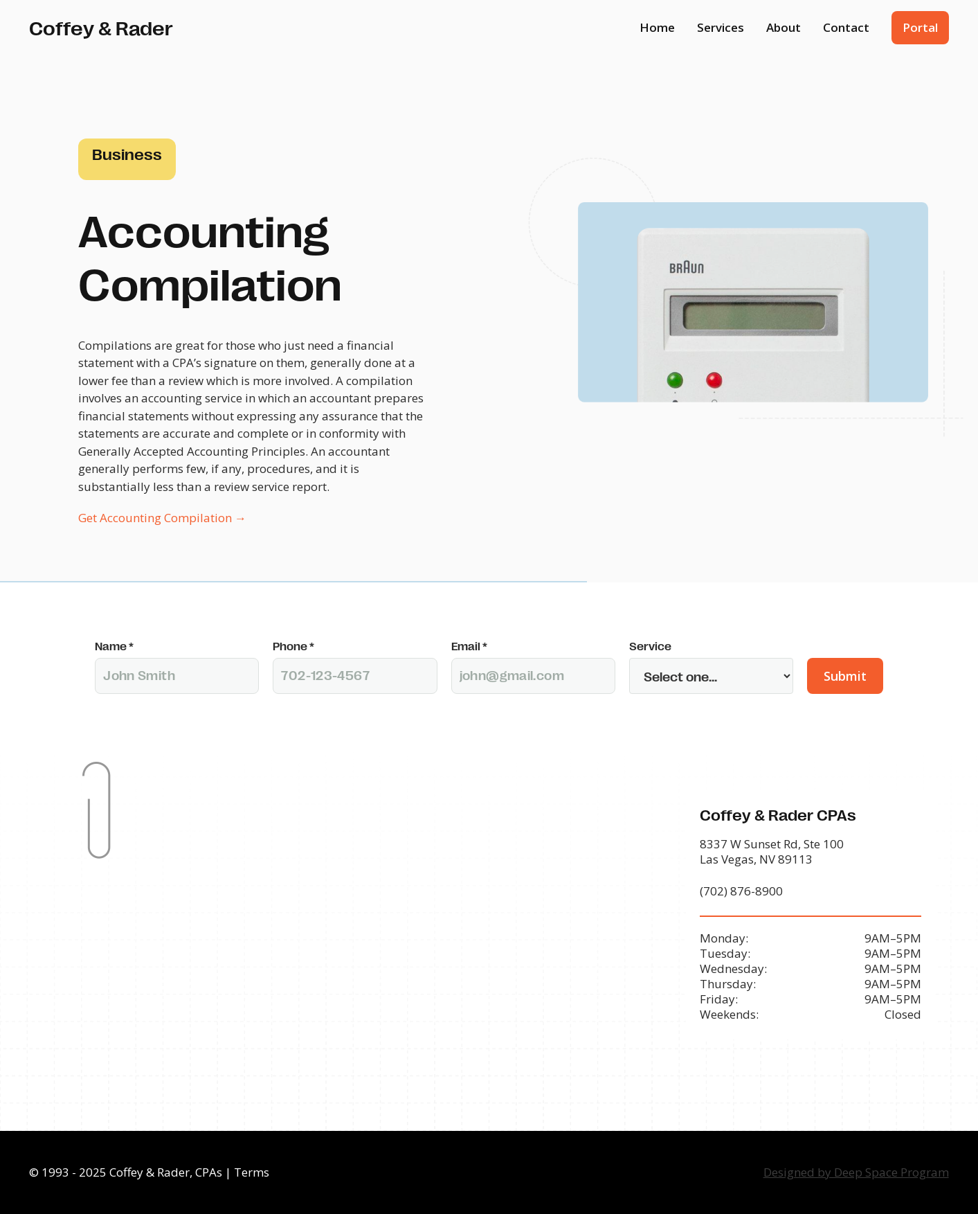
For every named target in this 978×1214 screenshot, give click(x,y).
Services (720, 27)
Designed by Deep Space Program (856, 1172)
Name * (114, 645)
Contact (846, 27)
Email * (469, 645)
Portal (920, 27)
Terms (251, 1172)
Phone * (293, 645)
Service (650, 645)
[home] (101, 27)
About (783, 27)
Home (657, 27)
